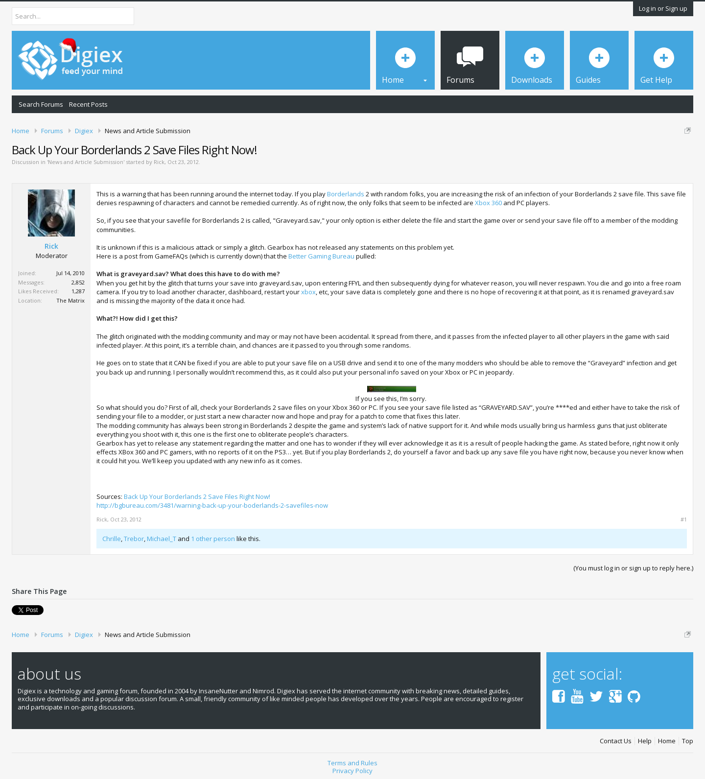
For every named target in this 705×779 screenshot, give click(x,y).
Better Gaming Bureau (321, 256)
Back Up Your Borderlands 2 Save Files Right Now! (197, 496)
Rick (159, 161)
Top (687, 741)
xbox (308, 291)
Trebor (134, 538)
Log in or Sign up (663, 8)
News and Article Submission (85, 161)
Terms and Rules (352, 762)
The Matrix (70, 300)
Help (645, 741)
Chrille (111, 538)
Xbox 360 (488, 202)
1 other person (213, 538)
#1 (684, 519)
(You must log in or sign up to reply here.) (633, 568)
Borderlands (345, 193)
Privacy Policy (352, 770)
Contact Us (616, 741)
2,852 (78, 282)
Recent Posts (88, 104)
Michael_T (161, 538)
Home (667, 741)
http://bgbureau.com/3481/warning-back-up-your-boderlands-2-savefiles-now (212, 505)
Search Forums (41, 104)
